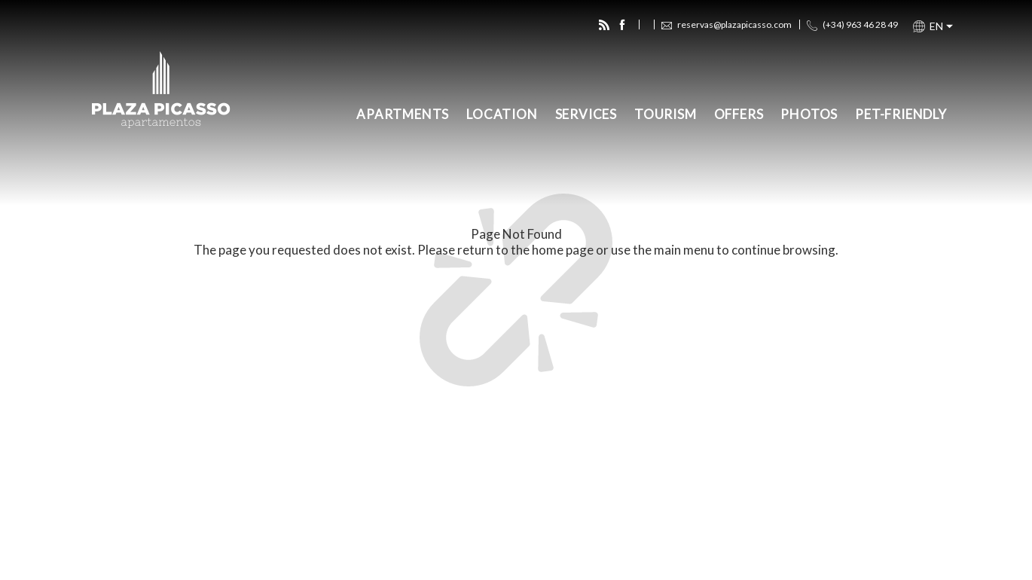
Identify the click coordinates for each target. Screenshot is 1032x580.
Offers (739, 114)
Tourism (665, 114)
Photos (809, 114)
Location (501, 114)
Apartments (402, 114)
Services (586, 114)
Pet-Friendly (901, 114)
